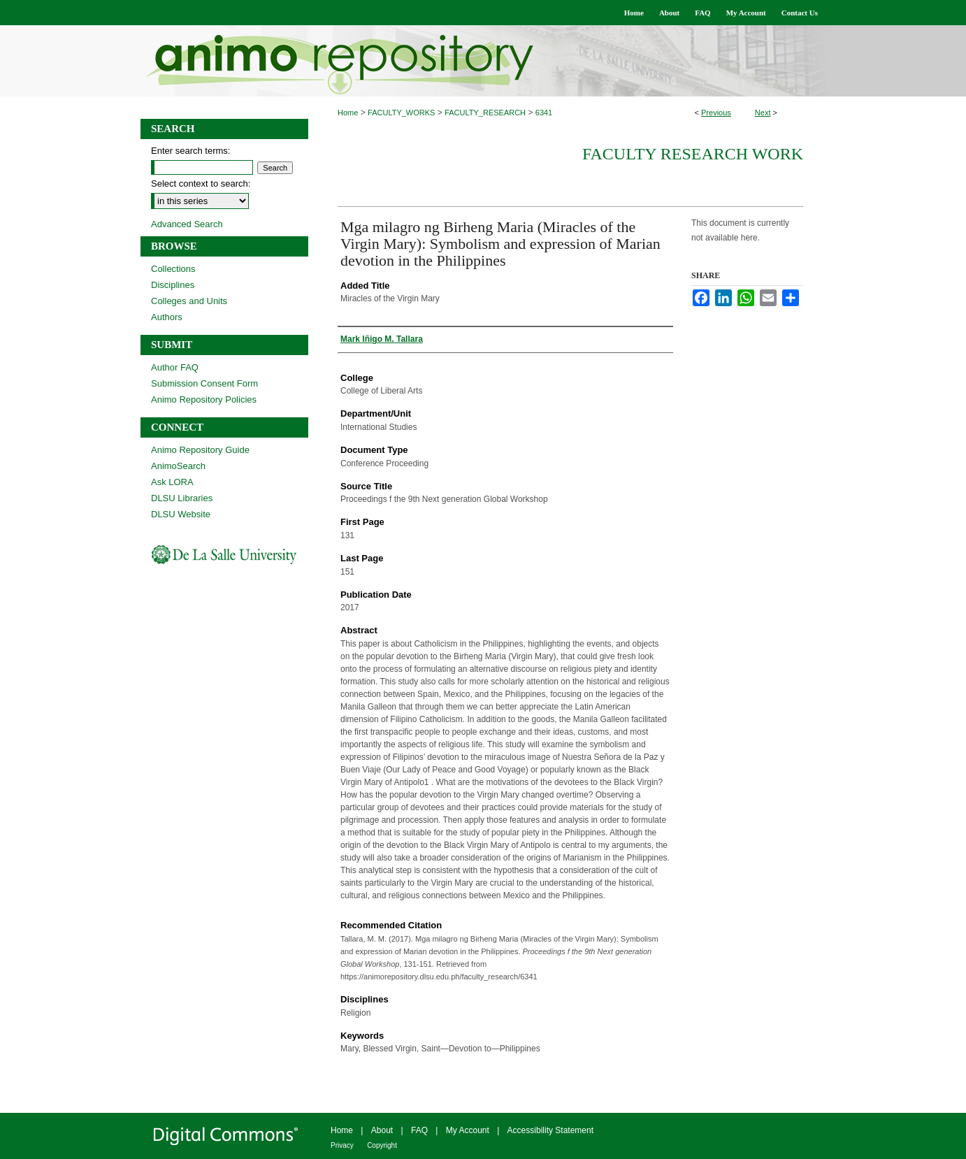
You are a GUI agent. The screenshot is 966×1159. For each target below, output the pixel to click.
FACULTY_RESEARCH (485, 112)
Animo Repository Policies (204, 399)
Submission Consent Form (204, 383)
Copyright (382, 1145)
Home (348, 112)
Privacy (342, 1145)
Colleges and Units (189, 301)
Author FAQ (175, 367)
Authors (166, 317)
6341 (543, 112)
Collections (173, 269)
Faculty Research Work (692, 154)
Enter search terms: (190, 150)
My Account (467, 1130)
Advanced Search (187, 224)
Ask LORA (172, 482)
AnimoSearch (178, 466)
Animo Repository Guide (200, 450)
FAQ (419, 1130)
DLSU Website (180, 514)
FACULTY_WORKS (401, 112)
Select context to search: (200, 183)
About (382, 1130)
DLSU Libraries (181, 498)
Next (763, 112)
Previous (716, 112)
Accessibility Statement (550, 1130)
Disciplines (172, 285)
